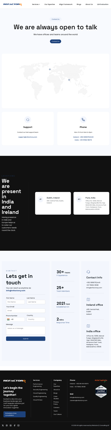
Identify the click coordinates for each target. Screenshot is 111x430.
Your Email (10, 307)
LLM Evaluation (102, 4)
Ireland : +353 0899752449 (83, 137)
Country (30, 315)
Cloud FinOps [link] (37, 400)
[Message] (26, 330)
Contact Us (55, 41)
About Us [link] (89, 4)
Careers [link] (56, 407)
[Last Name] (36, 302)
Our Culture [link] (58, 414)
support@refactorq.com (27, 137)
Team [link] (56, 411)
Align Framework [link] (65, 4)
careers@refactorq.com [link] (78, 400)
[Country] (36, 319)
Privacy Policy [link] (56, 403)
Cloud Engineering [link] (39, 393)
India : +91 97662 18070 (83, 140)
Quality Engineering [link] (40, 396)
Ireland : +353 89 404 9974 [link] (79, 384)
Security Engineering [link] (40, 390)
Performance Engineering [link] (37, 385)
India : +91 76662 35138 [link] (77, 387)
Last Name (31, 298)
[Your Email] (26, 311)
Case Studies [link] (56, 397)
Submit (25, 339)
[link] (14, 4)
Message (9, 324)
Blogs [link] (79, 4)
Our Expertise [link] (49, 4)
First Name (10, 298)
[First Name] (15, 302)
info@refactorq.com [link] (15, 290)
